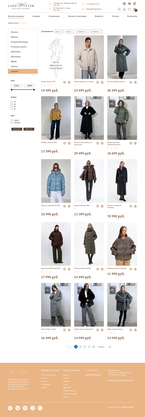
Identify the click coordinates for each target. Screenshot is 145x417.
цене (59, 31)
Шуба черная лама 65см (83, 329)
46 (15, 106)
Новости (99, 16)
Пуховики (16, 56)
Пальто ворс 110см (48, 329)
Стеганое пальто (19, 46)
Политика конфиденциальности (120, 380)
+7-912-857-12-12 (92, 4)
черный (17, 123)
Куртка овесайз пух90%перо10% (113, 143)
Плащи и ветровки (70, 394)
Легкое (14, 66)
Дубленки (16, 51)
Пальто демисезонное (116, 81)
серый (16, 120)
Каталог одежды (16, 16)
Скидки (36, 16)
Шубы (14, 61)
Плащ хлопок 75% (48, 81)
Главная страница (13, 23)
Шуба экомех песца (114, 329)
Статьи (115, 16)
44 (15, 102)
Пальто (14, 32)
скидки (44, 387)
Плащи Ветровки (19, 42)
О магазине (54, 16)
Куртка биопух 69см (82, 205)
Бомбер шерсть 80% (49, 142)
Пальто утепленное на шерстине (83, 143)
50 (15, 109)
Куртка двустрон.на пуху (83, 81)
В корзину (69, 82)
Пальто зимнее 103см (82, 268)
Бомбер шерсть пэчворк (116, 268)
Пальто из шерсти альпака (114, 206)
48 (15, 104)
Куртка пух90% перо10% (50, 268)
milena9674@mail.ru (94, 9)
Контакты (132, 16)
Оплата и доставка (77, 16)
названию (82, 31)
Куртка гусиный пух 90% (50, 205)
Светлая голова (127, 407)
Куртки (14, 37)
